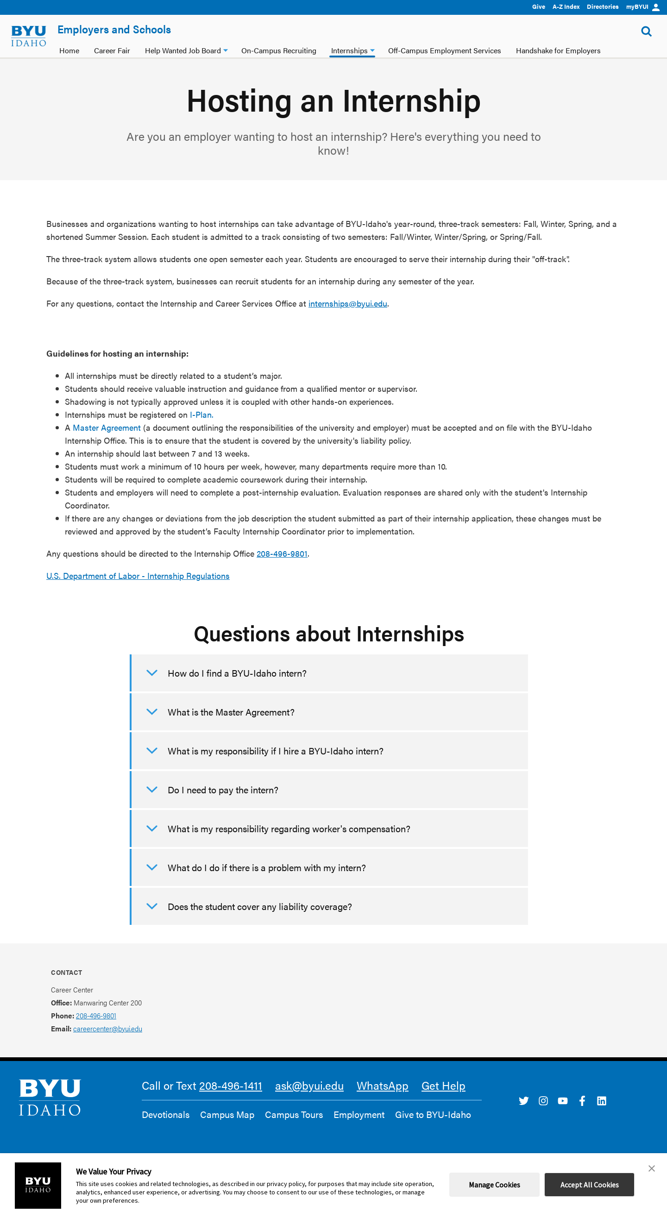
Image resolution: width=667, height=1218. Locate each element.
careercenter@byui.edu (107, 1028)
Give (538, 6)
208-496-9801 (282, 553)
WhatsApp (383, 1085)
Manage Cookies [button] (494, 1184)
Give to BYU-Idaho (433, 1114)
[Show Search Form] (646, 31)
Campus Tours (294, 1114)
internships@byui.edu (347, 303)
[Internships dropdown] (372, 49)
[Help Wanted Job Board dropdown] (225, 49)
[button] (651, 1168)
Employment (359, 1114)
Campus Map (227, 1114)
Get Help (444, 1085)
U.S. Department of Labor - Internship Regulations (138, 575)
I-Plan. (202, 414)
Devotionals (165, 1114)
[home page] (28, 36)
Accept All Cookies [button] (589, 1184)
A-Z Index (566, 6)
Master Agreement (107, 427)
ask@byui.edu (309, 1085)
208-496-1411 (230, 1085)
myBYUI (643, 6)
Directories (603, 6)
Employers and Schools (114, 29)
